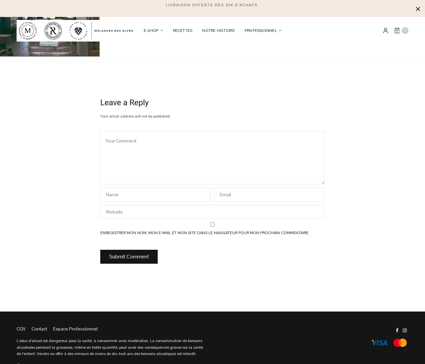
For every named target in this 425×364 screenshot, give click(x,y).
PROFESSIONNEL (261, 30)
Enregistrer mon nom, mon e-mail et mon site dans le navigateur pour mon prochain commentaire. (204, 233)
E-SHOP (151, 30)
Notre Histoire (218, 30)
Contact (39, 328)
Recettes (183, 30)
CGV (21, 328)
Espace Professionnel (75, 328)
